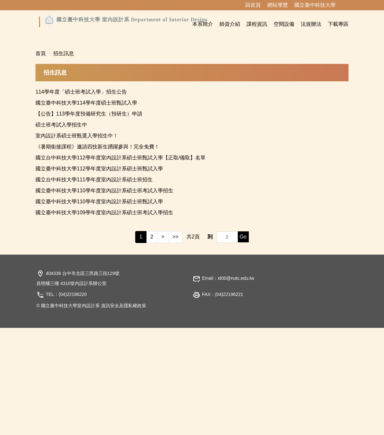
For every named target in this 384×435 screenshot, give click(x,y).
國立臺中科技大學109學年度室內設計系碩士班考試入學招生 (104, 319)
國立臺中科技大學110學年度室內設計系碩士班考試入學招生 (104, 297)
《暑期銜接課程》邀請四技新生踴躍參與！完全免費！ (97, 254)
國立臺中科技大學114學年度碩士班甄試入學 (86, 210)
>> (175, 344)
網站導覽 (277, 5)
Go (243, 344)
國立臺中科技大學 (315, 5)
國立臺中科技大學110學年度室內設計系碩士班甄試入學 (99, 308)
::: (237, 5)
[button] (43, 90)
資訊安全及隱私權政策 (123, 412)
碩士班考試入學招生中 (61, 232)
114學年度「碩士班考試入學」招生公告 (81, 199)
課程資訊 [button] (257, 24)
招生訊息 (63, 160)
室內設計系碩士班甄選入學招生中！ (76, 243)
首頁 (40, 160)
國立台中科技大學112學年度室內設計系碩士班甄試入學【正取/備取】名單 (120, 265)
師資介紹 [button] (229, 24)
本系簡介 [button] (202, 24)
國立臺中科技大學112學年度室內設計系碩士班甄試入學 (99, 275)
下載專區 (338, 24)
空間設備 (284, 24)
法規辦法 (311, 24)
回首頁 (253, 5)
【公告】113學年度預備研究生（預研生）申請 (88, 221)
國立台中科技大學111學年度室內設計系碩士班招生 (94, 286)
